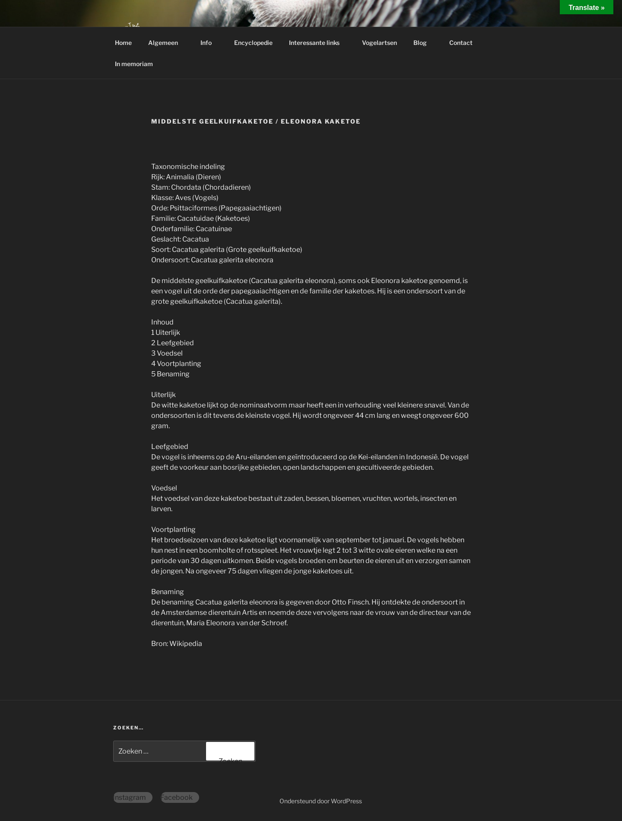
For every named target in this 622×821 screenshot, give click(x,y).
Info (210, 42)
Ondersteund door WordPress (320, 801)
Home (123, 42)
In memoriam (134, 63)
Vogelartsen (379, 42)
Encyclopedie (253, 42)
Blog (424, 42)
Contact (465, 42)
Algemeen (167, 42)
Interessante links (318, 42)
